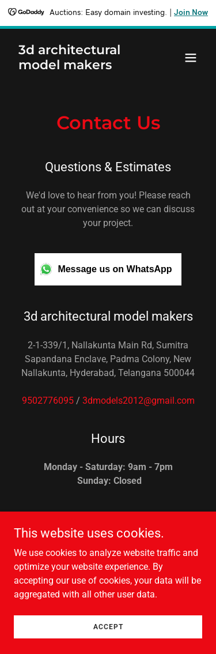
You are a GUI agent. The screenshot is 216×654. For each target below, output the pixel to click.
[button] (190, 57)
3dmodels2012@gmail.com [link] (138, 400)
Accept (108, 626)
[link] (79, 66)
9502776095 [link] (48, 400)
